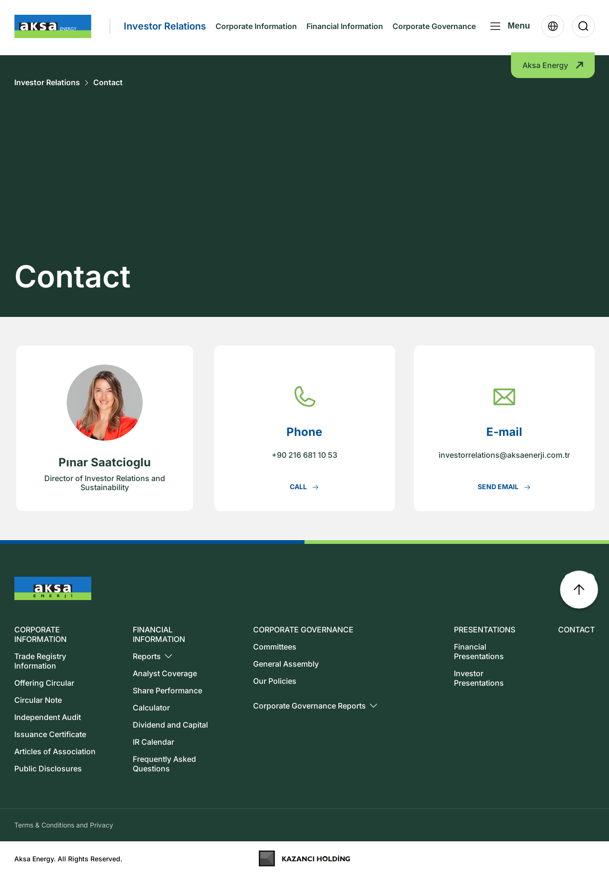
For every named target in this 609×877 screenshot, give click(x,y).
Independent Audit (47, 717)
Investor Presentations (479, 678)
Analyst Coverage (165, 673)
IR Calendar (153, 742)
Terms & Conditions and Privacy (63, 825)
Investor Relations (47, 82)
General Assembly (286, 664)
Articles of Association (55, 751)
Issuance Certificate (50, 734)
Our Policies (274, 681)
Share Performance (167, 690)
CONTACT (576, 629)
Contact (108, 82)
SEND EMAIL (504, 487)
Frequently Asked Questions (164, 763)
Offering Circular (44, 683)
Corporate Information (256, 27)
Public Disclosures (48, 768)
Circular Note (38, 700)
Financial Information (344, 27)
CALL (304, 487)
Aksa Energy (552, 68)
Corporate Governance (434, 27)
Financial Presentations (479, 651)
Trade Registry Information (40, 660)
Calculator (151, 707)
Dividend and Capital (170, 724)
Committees (274, 646)
